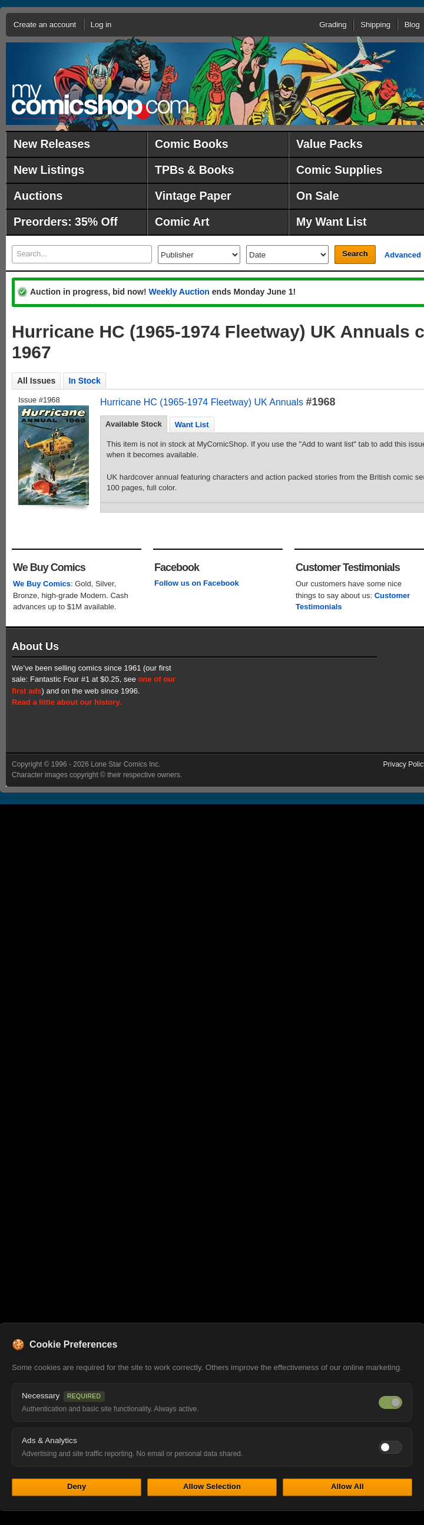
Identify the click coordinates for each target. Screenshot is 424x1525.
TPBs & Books (194, 169)
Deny (76, 1486)
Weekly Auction (178, 291)
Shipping (375, 24)
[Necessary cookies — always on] (390, 1402)
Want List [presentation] (192, 424)
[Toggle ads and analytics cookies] (390, 1447)
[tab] (133, 424)
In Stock (84, 380)
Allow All (347, 1486)
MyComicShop (100, 102)
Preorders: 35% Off (66, 221)
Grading (332, 24)
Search (354, 253)
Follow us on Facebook (196, 583)
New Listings (49, 169)
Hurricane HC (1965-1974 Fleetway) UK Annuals (201, 402)
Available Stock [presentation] (133, 424)
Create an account (45, 24)
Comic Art (182, 221)
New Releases (52, 143)
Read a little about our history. (66, 702)
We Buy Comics (42, 583)
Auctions (38, 195)
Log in (101, 24)
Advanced (403, 255)
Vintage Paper (193, 195)
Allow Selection (212, 1486)
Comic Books (191, 143)
